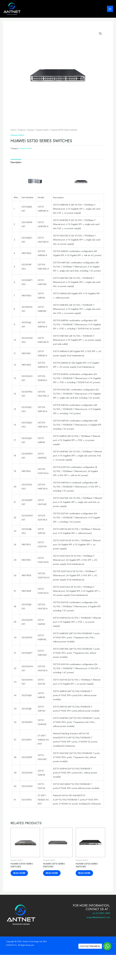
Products (21, 129)
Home (13, 129)
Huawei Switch (42, 129)
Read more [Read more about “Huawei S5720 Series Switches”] (85, 873)
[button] (100, 33)
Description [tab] (16, 162)
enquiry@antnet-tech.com (98, 917)
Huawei (30, 129)
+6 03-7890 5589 (101, 913)
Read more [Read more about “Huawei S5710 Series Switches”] (52, 873)
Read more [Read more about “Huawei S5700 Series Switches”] (20, 873)
